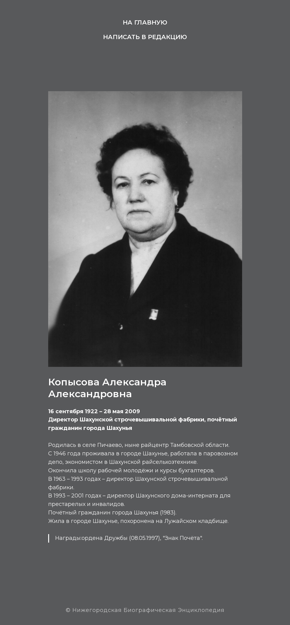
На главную (145, 22)
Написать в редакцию (145, 37)
